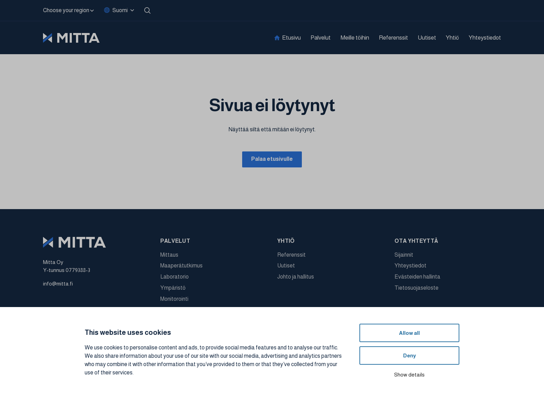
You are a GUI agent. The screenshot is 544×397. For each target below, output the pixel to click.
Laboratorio (174, 278)
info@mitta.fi (58, 285)
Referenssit (393, 37)
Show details (409, 375)
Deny (409, 355)
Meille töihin (354, 37)
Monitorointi (174, 300)
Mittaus (169, 256)
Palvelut (321, 37)
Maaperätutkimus (181, 267)
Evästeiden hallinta (417, 278)
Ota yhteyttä (416, 242)
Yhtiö (452, 37)
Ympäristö (173, 289)
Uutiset (427, 37)
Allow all (409, 333)
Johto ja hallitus (295, 278)
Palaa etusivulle (272, 160)
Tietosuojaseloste (416, 289)
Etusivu (291, 37)
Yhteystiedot (485, 37)
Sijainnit (403, 256)
